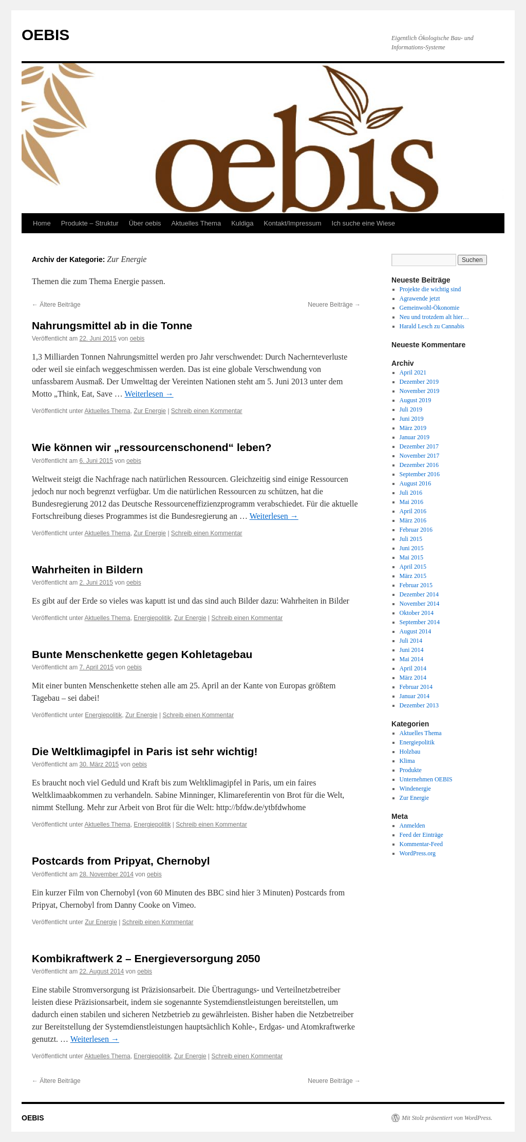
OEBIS (45, 34)
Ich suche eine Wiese (364, 223)
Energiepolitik (152, 618)
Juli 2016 (411, 492)
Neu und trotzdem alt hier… (434, 317)
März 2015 (413, 575)
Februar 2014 (416, 686)
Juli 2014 (411, 640)
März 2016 (413, 520)
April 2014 (413, 668)
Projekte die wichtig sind (430, 289)
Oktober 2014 (417, 612)
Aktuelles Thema (196, 223)
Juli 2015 (411, 538)
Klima (407, 760)
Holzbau (410, 751)
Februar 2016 (416, 529)
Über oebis (145, 223)
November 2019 (420, 391)
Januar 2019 (414, 437)
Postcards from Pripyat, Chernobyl (121, 861)
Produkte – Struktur (90, 223)
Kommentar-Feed (421, 844)
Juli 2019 (411, 409)
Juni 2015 (412, 548)
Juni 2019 (412, 418)
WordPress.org (418, 853)
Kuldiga (242, 223)
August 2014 (415, 631)
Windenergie (415, 788)
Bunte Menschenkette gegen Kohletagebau (142, 654)
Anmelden (412, 825)
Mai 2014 (411, 659)
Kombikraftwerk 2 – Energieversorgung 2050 (146, 958)
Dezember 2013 (419, 705)
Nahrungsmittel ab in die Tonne (112, 325)
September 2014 (420, 622)
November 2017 (420, 455)
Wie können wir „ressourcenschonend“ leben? (152, 447)
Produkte (411, 770)
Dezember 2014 (419, 594)
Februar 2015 (416, 585)
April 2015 (413, 566)
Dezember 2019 (419, 381)
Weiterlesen (149, 393)
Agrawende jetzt (420, 298)
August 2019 (415, 400)
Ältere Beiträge (56, 304)
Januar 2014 (414, 696)
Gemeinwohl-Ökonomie (430, 307)
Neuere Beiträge (334, 304)
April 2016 (413, 511)
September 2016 (420, 474)
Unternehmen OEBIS (426, 779)
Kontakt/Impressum (293, 223)
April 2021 (413, 372)
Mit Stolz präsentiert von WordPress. (447, 1117)
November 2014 (420, 603)
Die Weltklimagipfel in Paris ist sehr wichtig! (145, 751)
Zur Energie (150, 411)
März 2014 (413, 677)
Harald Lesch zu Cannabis (432, 326)
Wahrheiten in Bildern (87, 569)
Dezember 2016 (419, 465)
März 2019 (413, 428)
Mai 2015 (411, 557)
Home (42, 223)
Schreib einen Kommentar (206, 411)
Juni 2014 (412, 649)
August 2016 (415, 483)
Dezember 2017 (419, 446)
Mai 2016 (411, 502)
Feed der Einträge (421, 834)
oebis (137, 338)
